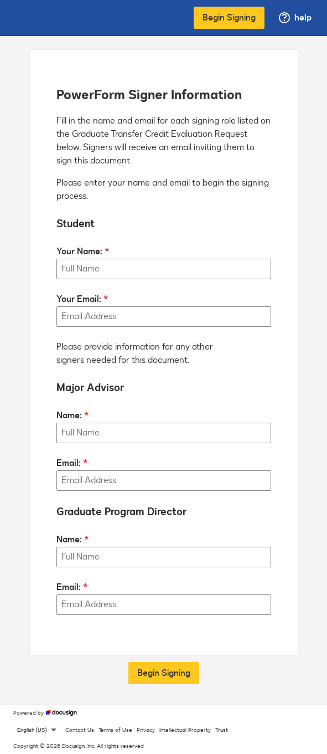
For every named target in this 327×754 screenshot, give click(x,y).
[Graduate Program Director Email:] (163, 604)
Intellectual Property (185, 730)
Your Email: (78, 299)
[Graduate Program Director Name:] (163, 557)
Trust (221, 730)
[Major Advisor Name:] (163, 433)
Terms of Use (115, 730)
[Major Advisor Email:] (163, 480)
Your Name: (79, 252)
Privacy (146, 730)
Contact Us (79, 730)
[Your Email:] (163, 316)
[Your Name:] (163, 269)
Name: (69, 415)
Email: (68, 463)
